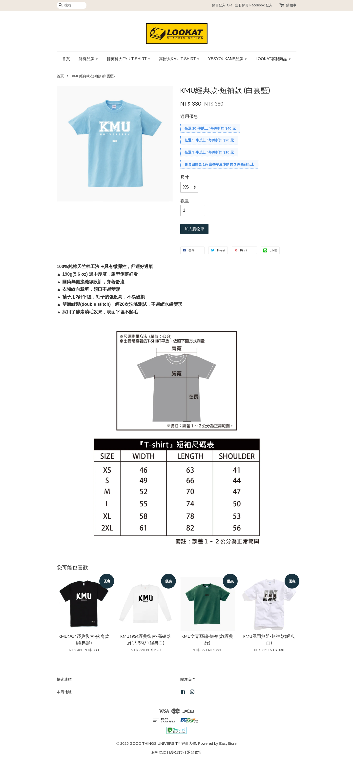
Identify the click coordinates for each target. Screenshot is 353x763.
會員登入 (219, 5)
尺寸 (184, 177)
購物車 (291, 5)
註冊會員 (242, 5)
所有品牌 (88, 59)
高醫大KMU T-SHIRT (179, 59)
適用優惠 (189, 116)
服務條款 (158, 752)
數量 (184, 200)
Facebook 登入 (260, 5)
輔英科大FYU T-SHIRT (128, 59)
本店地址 (64, 692)
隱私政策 (176, 752)
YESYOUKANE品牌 (227, 59)
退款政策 (194, 752)
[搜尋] (71, 5)
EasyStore (228, 743)
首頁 (66, 59)
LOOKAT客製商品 (273, 59)
